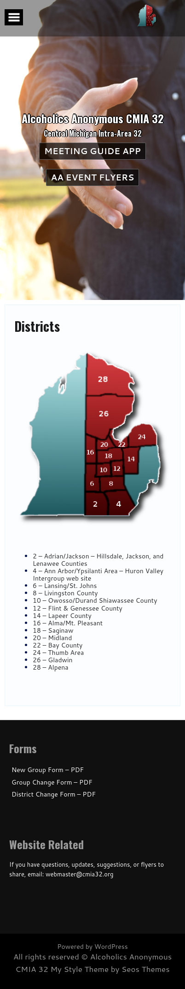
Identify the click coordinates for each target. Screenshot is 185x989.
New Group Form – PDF (48, 770)
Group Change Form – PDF (52, 782)
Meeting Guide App (91, 151)
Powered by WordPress (92, 946)
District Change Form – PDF (54, 794)
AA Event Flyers (93, 177)
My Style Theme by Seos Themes (109, 968)
